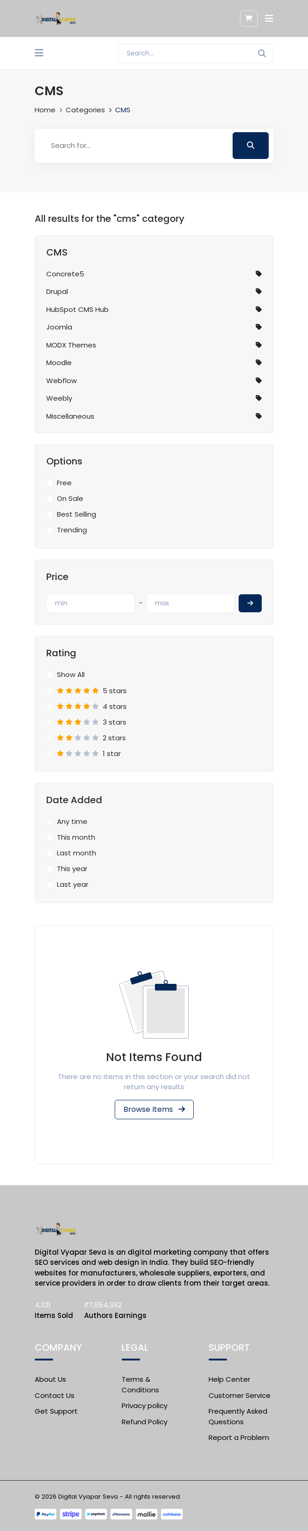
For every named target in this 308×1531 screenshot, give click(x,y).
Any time (72, 821)
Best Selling (76, 514)
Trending (72, 530)
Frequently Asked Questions (238, 1416)
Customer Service (240, 1395)
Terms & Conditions (140, 1384)
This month (76, 837)
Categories (85, 110)
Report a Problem (239, 1437)
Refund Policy (144, 1422)
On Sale (70, 498)
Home (45, 110)
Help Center (229, 1379)
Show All (71, 674)
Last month (76, 853)
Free (64, 483)
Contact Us (54, 1395)
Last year (72, 884)
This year (72, 868)
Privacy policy (144, 1405)
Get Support (56, 1411)
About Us (50, 1379)
